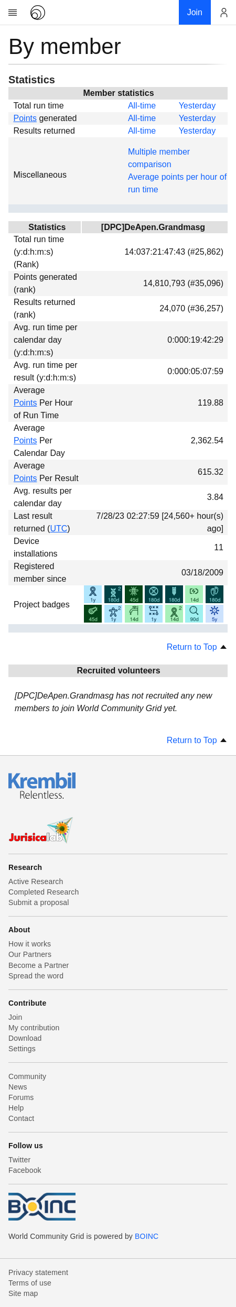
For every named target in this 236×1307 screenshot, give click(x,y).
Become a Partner (38, 965)
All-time (142, 105)
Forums (21, 1097)
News (17, 1087)
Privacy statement (38, 1272)
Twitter (19, 1160)
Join (15, 1017)
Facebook (24, 1170)
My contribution (33, 1027)
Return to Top (197, 646)
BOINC (146, 1236)
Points (25, 118)
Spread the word (35, 976)
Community (27, 1076)
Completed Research (43, 892)
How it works (29, 944)
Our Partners (29, 954)
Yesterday (197, 105)
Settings (22, 1048)
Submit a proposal (38, 902)
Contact (21, 1118)
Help (16, 1108)
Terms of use (29, 1283)
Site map (23, 1293)
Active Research (35, 881)
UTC (58, 528)
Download (25, 1038)
